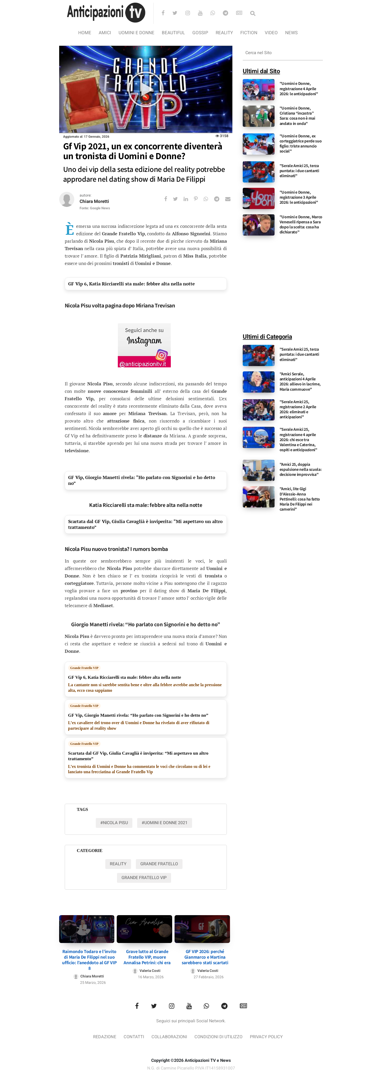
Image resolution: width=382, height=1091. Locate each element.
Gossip (200, 32)
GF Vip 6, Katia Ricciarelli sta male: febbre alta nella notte (131, 284)
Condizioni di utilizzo (219, 1035)
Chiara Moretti (95, 201)
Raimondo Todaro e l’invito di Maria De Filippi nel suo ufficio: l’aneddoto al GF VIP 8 (89, 957)
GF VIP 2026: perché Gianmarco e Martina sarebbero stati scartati (205, 954)
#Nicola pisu (114, 823)
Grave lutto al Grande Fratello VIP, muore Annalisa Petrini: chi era (147, 954)
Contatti (131, 1035)
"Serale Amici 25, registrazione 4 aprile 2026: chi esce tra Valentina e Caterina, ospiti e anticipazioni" (298, 440)
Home (84, 32)
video (271, 32)
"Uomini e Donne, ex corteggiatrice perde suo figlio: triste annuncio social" (301, 143)
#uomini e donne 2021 (165, 823)
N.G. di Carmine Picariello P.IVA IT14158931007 (191, 1066)
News (291, 32)
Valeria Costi (150, 968)
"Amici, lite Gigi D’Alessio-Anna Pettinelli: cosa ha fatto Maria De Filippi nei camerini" (300, 499)
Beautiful (173, 32)
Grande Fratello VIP (84, 668)
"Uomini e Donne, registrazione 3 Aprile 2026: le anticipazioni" (299, 197)
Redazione (101, 1035)
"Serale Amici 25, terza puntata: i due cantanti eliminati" (299, 171)
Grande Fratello (159, 864)
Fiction (248, 32)
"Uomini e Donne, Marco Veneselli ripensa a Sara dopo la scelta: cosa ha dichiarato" (301, 224)
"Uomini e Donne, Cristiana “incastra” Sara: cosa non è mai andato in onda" (297, 115)
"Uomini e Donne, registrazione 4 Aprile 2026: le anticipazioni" (299, 88)
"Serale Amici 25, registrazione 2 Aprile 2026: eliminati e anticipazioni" (298, 409)
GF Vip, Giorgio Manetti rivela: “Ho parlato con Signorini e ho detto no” (141, 481)
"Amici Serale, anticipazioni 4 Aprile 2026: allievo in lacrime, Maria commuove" (300, 381)
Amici (105, 32)
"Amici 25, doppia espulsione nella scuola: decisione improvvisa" (301, 469)
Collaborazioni (167, 1035)
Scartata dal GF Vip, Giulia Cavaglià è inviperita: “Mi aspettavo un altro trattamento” (145, 525)
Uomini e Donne (136, 32)
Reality (224, 32)
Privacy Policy (269, 1035)
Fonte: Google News (95, 208)
